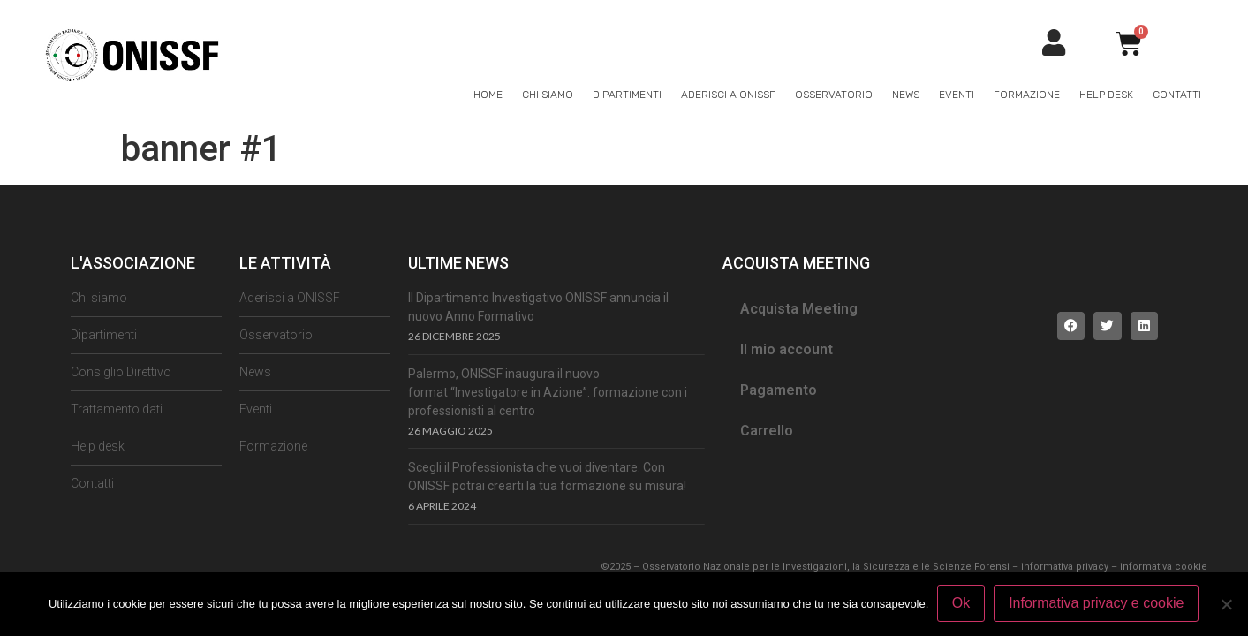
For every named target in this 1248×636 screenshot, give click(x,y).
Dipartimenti (627, 94)
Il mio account (786, 349)
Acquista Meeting (799, 308)
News (905, 94)
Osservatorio (834, 94)
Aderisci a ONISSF (728, 94)
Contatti (1177, 94)
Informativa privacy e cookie (1097, 603)
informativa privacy (1064, 566)
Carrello (766, 430)
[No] (1226, 604)
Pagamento (778, 390)
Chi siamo (547, 94)
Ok (961, 603)
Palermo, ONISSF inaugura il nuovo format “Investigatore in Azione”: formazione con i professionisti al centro (547, 392)
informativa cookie (1163, 566)
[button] (1071, 326)
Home (488, 94)
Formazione (1027, 94)
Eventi (956, 94)
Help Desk (1106, 94)
